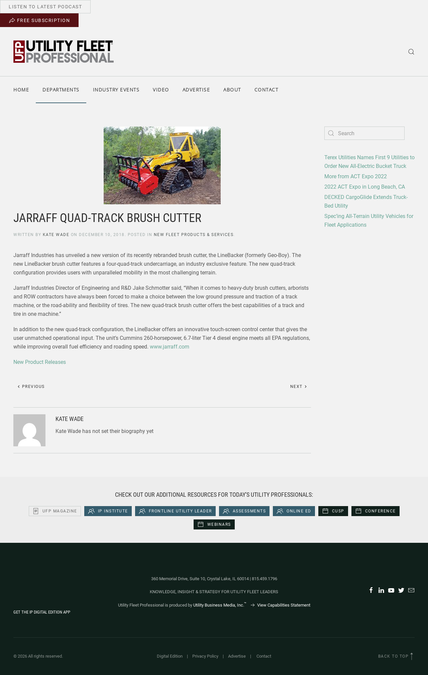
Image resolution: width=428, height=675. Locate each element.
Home (21, 89)
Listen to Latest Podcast (45, 6)
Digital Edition (170, 656)
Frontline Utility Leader (175, 511)
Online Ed (294, 511)
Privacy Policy (205, 656)
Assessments (244, 511)
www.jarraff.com (169, 347)
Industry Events (116, 89)
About (232, 89)
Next (299, 386)
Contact (266, 89)
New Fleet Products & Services (194, 234)
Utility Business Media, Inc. (219, 605)
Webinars (214, 524)
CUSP (333, 511)
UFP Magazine (54, 511)
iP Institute (108, 511)
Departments (61, 89)
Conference (375, 511)
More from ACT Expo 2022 (355, 176)
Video (161, 89)
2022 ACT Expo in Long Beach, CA (364, 187)
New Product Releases (39, 362)
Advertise (196, 89)
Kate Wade (56, 234)
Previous (31, 386)
